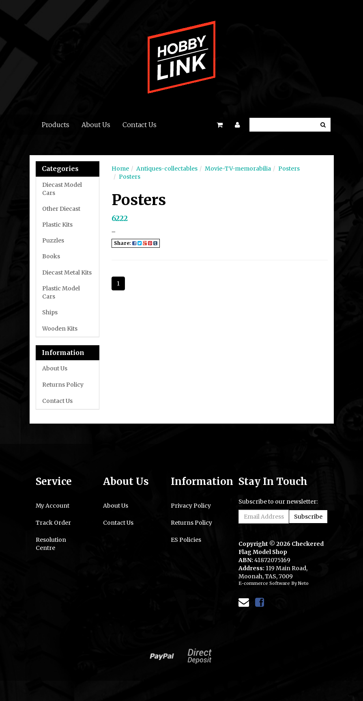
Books (51, 256)
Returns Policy (63, 384)
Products (55, 125)
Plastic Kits (57, 224)
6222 (120, 218)
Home (120, 168)
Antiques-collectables (167, 168)
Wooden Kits (59, 328)
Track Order (53, 522)
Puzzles (53, 240)
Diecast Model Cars (62, 189)
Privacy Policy (191, 505)
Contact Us (139, 125)
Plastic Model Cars (61, 292)
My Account (52, 505)
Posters (289, 168)
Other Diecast (61, 208)
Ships (50, 312)
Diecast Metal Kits (67, 272)
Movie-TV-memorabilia (238, 168)
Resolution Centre (51, 544)
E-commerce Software (264, 583)
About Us (96, 125)
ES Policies (186, 539)
